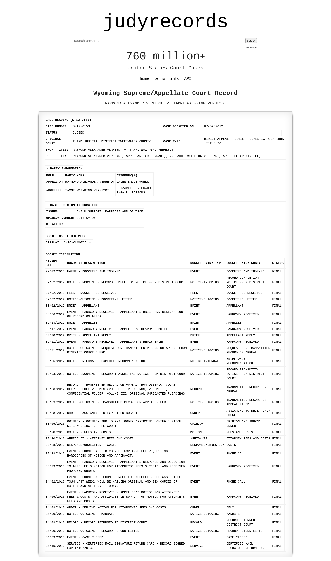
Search (251, 40)
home (144, 79)
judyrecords (165, 22)
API (187, 79)
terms (159, 79)
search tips (251, 47)
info (174, 79)
